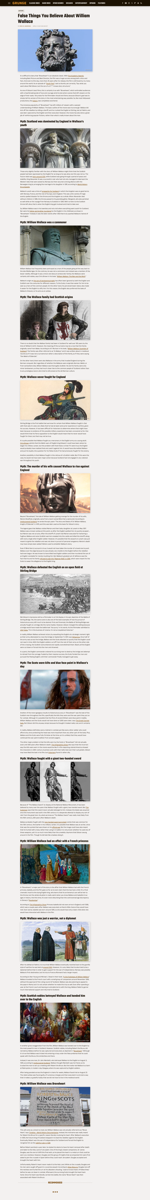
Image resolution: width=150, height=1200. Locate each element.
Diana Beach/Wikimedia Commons (80, 1124)
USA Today (24, 630)
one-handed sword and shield (55, 822)
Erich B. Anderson (25, 26)
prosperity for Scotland (50, 191)
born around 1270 (39, 177)
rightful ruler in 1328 (43, 1143)
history (35, 101)
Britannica (76, 637)
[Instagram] (129, 3)
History (21, 10)
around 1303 (47, 967)
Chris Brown (24, 443)
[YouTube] (126, 3)
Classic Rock (34, 3)
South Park (50, 83)
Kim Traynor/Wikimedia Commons (80, 166)
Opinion (92, 3)
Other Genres (58, 3)
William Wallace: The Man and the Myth (71, 276)
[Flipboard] (135, 3)
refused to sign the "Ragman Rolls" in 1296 (55, 559)
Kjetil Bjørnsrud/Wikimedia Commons (79, 263)
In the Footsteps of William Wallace (76, 977)
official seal (56, 827)
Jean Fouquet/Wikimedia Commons (80, 882)
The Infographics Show (59, 745)
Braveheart (78, 1051)
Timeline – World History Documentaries (43, 1132)
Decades (69, 3)
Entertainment (81, 3)
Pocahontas (33, 900)
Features (101, 3)
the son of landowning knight (44, 281)
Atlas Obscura (73, 1167)
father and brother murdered (40, 211)
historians (52, 752)
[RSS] (141, 3)
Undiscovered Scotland (28, 522)
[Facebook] (122, 3)
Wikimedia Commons (83, 612)
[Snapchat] (138, 3)
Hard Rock (46, 3)
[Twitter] (132, 3)
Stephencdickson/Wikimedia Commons (79, 511)
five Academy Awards (76, 76)
